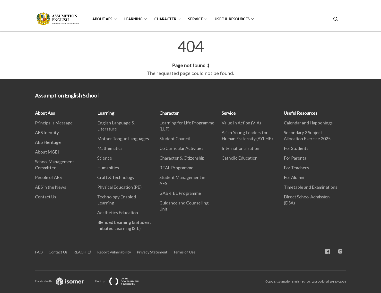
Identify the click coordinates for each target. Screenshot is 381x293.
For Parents (295, 158)
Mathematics (109, 148)
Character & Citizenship (182, 158)
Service (195, 19)
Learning (133, 19)
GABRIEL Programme (180, 193)
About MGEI (47, 152)
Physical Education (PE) (119, 187)
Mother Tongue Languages (123, 138)
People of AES (48, 177)
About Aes (102, 19)
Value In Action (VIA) (241, 122)
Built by (121, 281)
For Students (296, 148)
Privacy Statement (152, 252)
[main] (190, 58)
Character (165, 19)
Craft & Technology (115, 177)
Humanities (108, 167)
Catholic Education (240, 158)
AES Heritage (48, 142)
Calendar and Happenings (308, 122)
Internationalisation (240, 148)
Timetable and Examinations (310, 187)
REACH (80, 252)
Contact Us (45, 196)
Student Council (174, 138)
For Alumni (294, 177)
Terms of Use (184, 252)
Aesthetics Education (117, 212)
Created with (63, 281)
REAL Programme (176, 167)
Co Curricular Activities (181, 148)
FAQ (39, 252)
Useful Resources (232, 19)
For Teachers (296, 167)
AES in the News (50, 187)
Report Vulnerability (114, 252)
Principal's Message (54, 122)
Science (104, 158)
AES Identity (47, 132)
